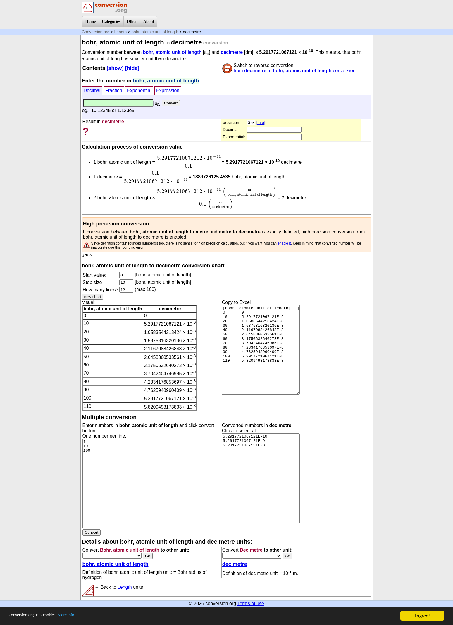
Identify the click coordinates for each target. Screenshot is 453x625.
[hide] (132, 68)
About (148, 21)
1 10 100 (121, 483)
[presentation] (188, 161)
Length (120, 32)
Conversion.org (96, 32)
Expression (167, 90)
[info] (260, 122)
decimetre (232, 52)
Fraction (113, 90)
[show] (115, 68)
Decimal (92, 90)
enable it (284, 243)
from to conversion (295, 70)
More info (78, 617)
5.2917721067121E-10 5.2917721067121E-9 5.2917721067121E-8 (261, 478)
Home (90, 21)
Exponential (139, 90)
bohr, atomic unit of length (154, 32)
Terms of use (250, 603)
